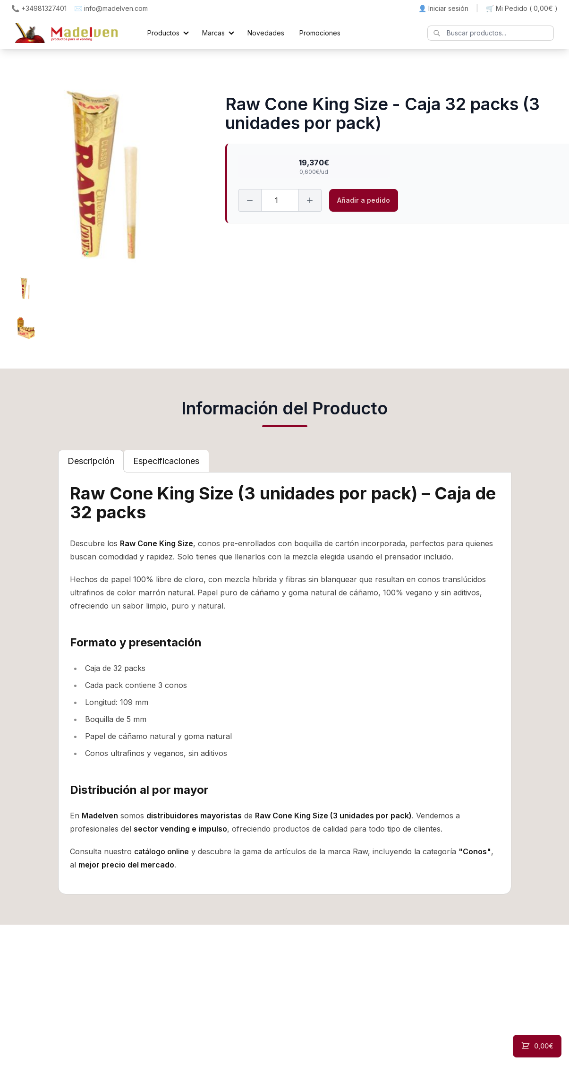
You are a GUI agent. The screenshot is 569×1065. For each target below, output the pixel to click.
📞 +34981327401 (39, 8)
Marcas (213, 33)
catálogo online (161, 851)
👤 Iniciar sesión (443, 8)
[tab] (91, 461)
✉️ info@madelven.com (111, 8)
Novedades (265, 33)
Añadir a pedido (363, 200)
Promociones (319, 33)
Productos (163, 33)
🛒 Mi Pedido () (522, 8)
